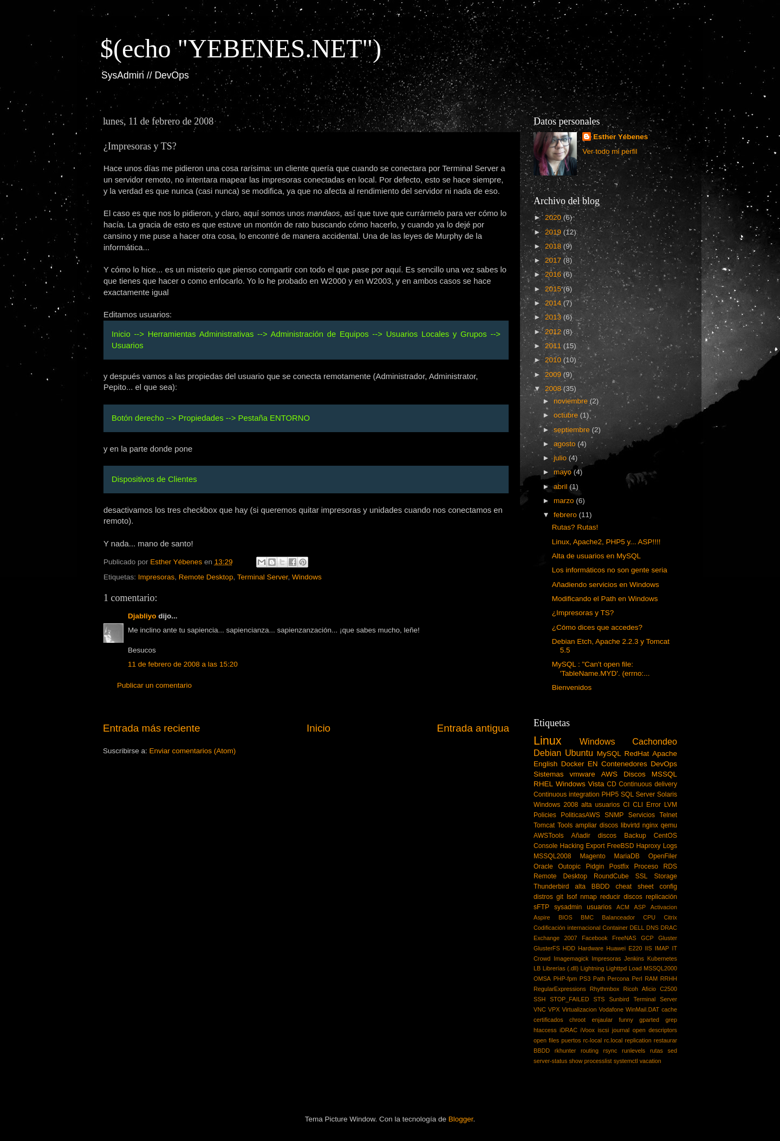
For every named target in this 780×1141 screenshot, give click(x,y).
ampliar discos (596, 825)
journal (620, 1030)
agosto (565, 444)
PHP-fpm (565, 978)
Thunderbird (551, 886)
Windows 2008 (556, 805)
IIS (648, 948)
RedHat (637, 753)
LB (537, 968)
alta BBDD (592, 886)
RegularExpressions (560, 989)
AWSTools (549, 835)
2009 (554, 374)
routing (590, 1050)
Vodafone (611, 1009)
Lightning (592, 968)
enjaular (602, 1019)
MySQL (609, 753)
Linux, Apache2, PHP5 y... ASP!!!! (606, 542)
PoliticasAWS (580, 815)
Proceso (646, 866)
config (668, 886)
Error (653, 805)
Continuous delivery (648, 784)
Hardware (590, 948)
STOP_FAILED (569, 999)
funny (626, 1019)
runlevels (633, 1050)
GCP (647, 938)
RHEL (543, 784)
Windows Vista (580, 784)
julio (561, 458)
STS (598, 999)
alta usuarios (600, 805)
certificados (548, 1019)
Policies (545, 815)
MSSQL (664, 774)
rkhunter (565, 1050)
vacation (650, 1061)
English (545, 764)
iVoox (588, 1030)
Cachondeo (654, 741)
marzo (565, 501)
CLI (638, 805)
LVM (670, 805)
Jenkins (634, 958)
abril (561, 487)
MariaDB (627, 856)
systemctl (626, 1061)
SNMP (613, 815)
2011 (554, 346)
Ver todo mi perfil (609, 151)
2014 (554, 303)
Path (599, 978)
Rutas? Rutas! (575, 527)
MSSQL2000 (660, 968)
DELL (637, 927)
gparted (649, 1019)
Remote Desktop (206, 577)
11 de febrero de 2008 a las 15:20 (183, 664)
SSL (641, 876)
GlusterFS (547, 948)
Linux (548, 740)
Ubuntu (579, 753)
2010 (554, 360)
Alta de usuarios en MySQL (596, 556)
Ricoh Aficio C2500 (650, 989)
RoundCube (611, 876)
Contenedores (624, 764)
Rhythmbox (605, 989)
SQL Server (638, 794)
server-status (550, 1061)
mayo (564, 472)
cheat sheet (634, 886)
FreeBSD (620, 846)
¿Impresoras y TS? (583, 613)
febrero (566, 515)
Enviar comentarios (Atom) (193, 751)
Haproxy (648, 846)
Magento (592, 856)
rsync (610, 1050)
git (559, 897)
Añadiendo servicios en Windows (605, 585)
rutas (656, 1050)
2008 (554, 388)
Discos (634, 774)
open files (546, 1040)
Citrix (670, 917)
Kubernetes (662, 958)
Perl (637, 978)
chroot (577, 1019)
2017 (554, 260)
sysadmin (568, 907)
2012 (554, 332)
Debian (547, 753)
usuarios (599, 907)
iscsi (603, 1030)
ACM (622, 907)
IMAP (662, 948)
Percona (618, 978)
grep (671, 1019)
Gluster (667, 938)
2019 (554, 232)
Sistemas (549, 774)
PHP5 (610, 794)
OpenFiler (662, 856)
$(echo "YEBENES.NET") (240, 48)
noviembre (572, 401)
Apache (664, 753)
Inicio (318, 728)
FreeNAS (624, 938)
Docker (572, 764)
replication (638, 1040)
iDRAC (568, 1030)
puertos (571, 1040)
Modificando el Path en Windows (605, 599)
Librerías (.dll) (560, 968)
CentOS (665, 835)
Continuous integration (567, 794)
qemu (669, 825)
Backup (635, 835)
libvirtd (630, 825)
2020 (554, 217)
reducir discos (621, 897)
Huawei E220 (624, 948)
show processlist (590, 1061)
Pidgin (595, 866)
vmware (582, 774)
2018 (554, 246)
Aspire (542, 917)
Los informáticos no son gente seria (609, 570)
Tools (565, 825)
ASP (640, 907)
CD (611, 784)
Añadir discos (594, 835)
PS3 (585, 978)
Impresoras (156, 577)
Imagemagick (571, 958)
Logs (670, 846)
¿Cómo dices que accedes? (597, 627)
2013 (554, 317)
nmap (588, 897)
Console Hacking (558, 846)
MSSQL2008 (552, 856)
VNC (540, 1009)
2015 (554, 289)
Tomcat (544, 825)
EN (593, 764)
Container (615, 927)
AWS (609, 774)
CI (626, 805)
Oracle (543, 866)
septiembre (573, 430)
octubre (567, 415)
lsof (572, 897)
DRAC (668, 927)
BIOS (565, 917)
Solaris (667, 794)
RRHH (668, 978)
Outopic (569, 866)
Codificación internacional (567, 927)
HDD (569, 948)
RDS (670, 866)
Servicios (641, 815)
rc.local (613, 1040)
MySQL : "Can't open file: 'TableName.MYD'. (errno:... (601, 668)
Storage (666, 876)
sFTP (541, 907)
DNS (652, 927)
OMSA (542, 978)
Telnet (668, 815)
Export (595, 846)
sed (672, 1050)
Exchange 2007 (555, 938)
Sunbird (619, 999)
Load (635, 968)
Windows (307, 577)
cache (669, 1009)
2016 (554, 274)
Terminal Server (262, 577)
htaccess (545, 1030)
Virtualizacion (579, 1009)
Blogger (460, 1119)
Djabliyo (142, 616)
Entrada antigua (473, 728)
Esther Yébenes (620, 137)
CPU (649, 917)
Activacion (664, 907)
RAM (651, 978)
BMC (587, 917)
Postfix (619, 866)
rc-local (592, 1040)
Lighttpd (616, 968)
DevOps (664, 764)
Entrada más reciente (151, 728)
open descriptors (655, 1030)
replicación (661, 897)
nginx (650, 825)
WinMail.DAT (642, 1009)
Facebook (594, 938)
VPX (554, 1009)
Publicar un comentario (154, 685)
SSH (539, 999)
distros (543, 897)
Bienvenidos (572, 687)
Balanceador (618, 917)
